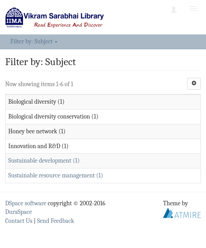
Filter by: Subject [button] (33, 41)
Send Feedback (55, 221)
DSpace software (25, 203)
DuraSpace (18, 212)
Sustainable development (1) (44, 160)
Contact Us (18, 221)
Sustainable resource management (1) (55, 175)
